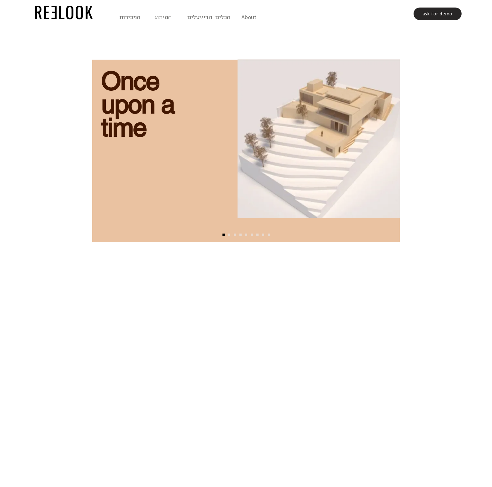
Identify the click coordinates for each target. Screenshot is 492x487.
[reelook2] (257, 235)
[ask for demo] (438, 14)
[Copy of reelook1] (252, 235)
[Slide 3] (235, 235)
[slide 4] (240, 235)
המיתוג (162, 17)
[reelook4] (269, 235)
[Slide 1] (223, 235)
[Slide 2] (229, 235)
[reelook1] (246, 235)
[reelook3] (263, 235)
